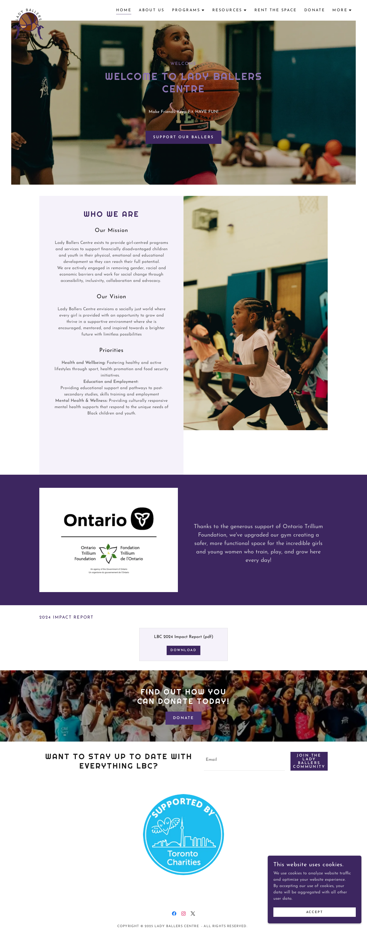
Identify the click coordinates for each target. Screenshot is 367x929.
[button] (188, 10)
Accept (314, 912)
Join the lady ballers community (309, 761)
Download (183, 650)
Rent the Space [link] (275, 10)
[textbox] (244, 761)
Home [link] (123, 10)
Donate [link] (314, 10)
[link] (27, 9)
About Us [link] (151, 10)
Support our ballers (183, 137)
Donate (183, 718)
